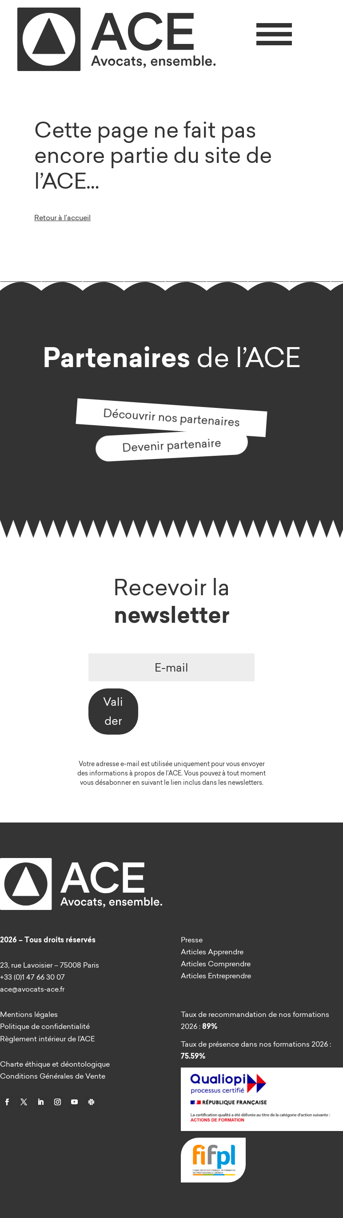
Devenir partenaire (172, 445)
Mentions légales (29, 1014)
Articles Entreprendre (216, 976)
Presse (192, 940)
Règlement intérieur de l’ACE (47, 1039)
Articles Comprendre (216, 964)
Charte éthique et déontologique (55, 1064)
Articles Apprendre (212, 952)
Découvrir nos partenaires (171, 417)
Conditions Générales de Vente (52, 1076)
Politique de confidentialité (45, 1026)
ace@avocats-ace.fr (32, 989)
